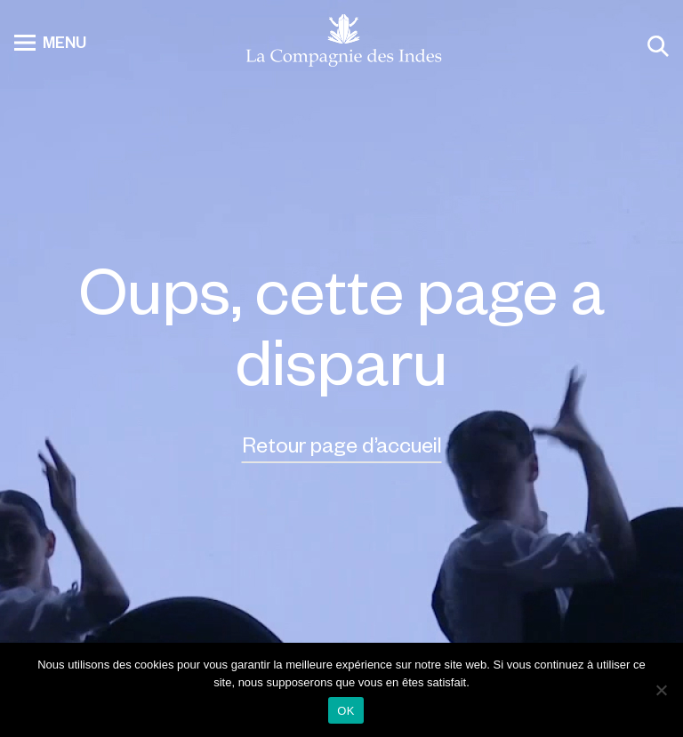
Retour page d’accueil (342, 444)
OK (345, 710)
